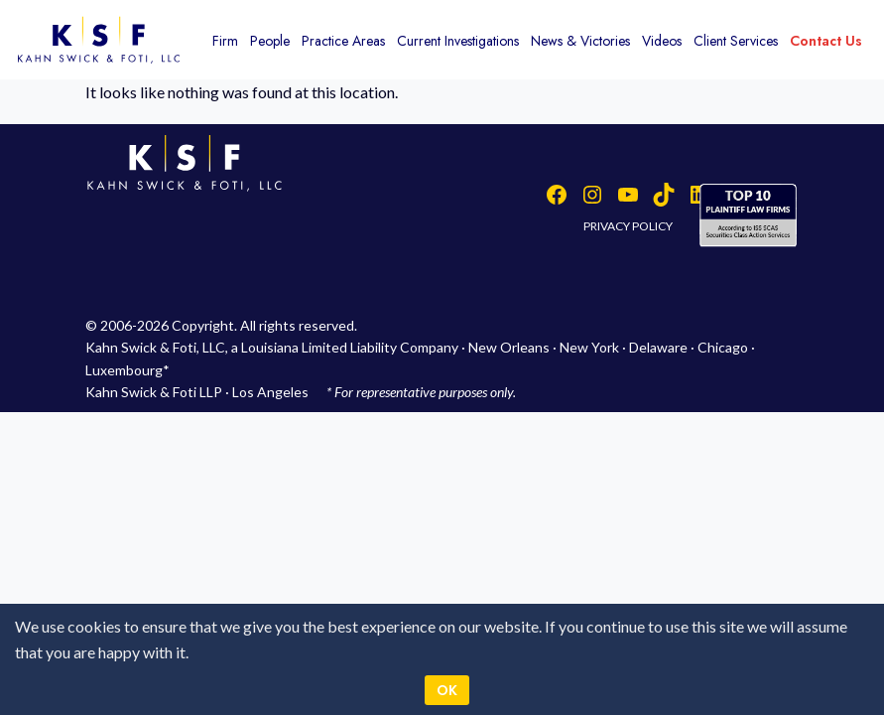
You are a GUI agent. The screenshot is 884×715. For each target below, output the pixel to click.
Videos (662, 41)
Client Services (736, 41)
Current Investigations (458, 41)
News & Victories (580, 41)
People (270, 41)
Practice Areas (343, 41)
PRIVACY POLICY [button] (628, 225)
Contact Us (826, 41)
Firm (225, 41)
